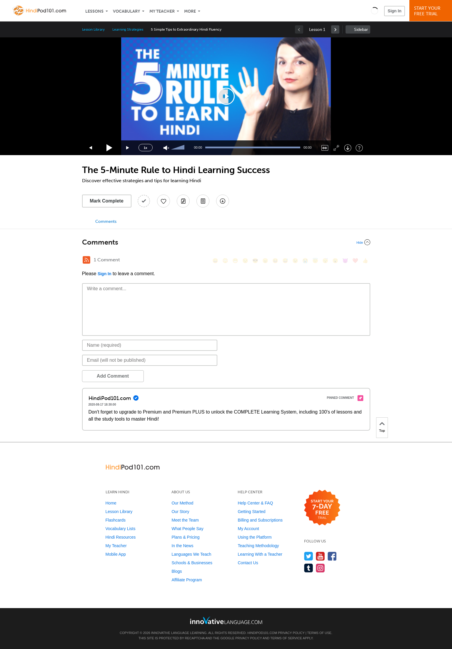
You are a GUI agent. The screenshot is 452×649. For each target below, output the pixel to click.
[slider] (178, 147)
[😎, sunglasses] (255, 261)
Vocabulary (126, 11)
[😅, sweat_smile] (285, 261)
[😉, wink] (295, 261)
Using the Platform (254, 537)
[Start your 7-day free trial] (322, 508)
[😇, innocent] (315, 261)
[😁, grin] (235, 261)
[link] (335, 29)
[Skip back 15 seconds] (91, 148)
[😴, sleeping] (325, 261)
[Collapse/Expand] (226, 242)
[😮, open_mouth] (335, 261)
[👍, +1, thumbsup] (365, 261)
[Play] (109, 148)
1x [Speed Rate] (145, 148)
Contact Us (248, 562)
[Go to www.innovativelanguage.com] (226, 620)
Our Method (182, 503)
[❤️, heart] (355, 261)
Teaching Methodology (258, 545)
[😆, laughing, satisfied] (275, 261)
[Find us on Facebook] (332, 556)
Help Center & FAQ (255, 503)
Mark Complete (107, 200)
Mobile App (116, 554)
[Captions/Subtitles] (324, 148)
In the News (182, 545)
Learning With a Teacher (260, 554)
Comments (105, 221)
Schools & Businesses (191, 562)
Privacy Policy (291, 633)
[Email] (150, 360)
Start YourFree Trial (431, 11)
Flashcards (116, 520)
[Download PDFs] (202, 201)
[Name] (150, 345)
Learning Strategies (127, 29)
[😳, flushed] (225, 261)
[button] (374, 10)
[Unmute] (166, 148)
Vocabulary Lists (121, 528)
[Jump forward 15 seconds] (128, 148)
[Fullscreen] (336, 148)
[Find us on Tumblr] (308, 567)
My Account (248, 528)
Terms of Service (286, 638)
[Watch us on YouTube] (320, 556)
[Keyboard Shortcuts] (359, 148)
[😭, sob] (305, 261)
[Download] (347, 148)
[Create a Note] (183, 201)
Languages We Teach (191, 554)
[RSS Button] (86, 259)
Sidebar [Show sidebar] (361, 29)
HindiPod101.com (262, 633)
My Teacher (162, 11)
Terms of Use (319, 633)
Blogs (176, 571)
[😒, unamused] (245, 261)
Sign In (394, 11)
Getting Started (251, 511)
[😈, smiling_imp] (345, 261)
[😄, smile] (215, 261)
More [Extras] (190, 11)
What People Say (187, 528)
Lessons (94, 11)
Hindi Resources (121, 537)
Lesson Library (93, 29)
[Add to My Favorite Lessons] (163, 201)
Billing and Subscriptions (260, 520)
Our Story (180, 511)
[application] (226, 96)
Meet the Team (185, 520)
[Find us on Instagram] (320, 567)
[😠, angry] (265, 261)
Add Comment (113, 376)
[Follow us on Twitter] (308, 556)
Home (111, 503)
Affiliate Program (186, 579)
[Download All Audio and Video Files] (222, 201)
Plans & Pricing (185, 537)
